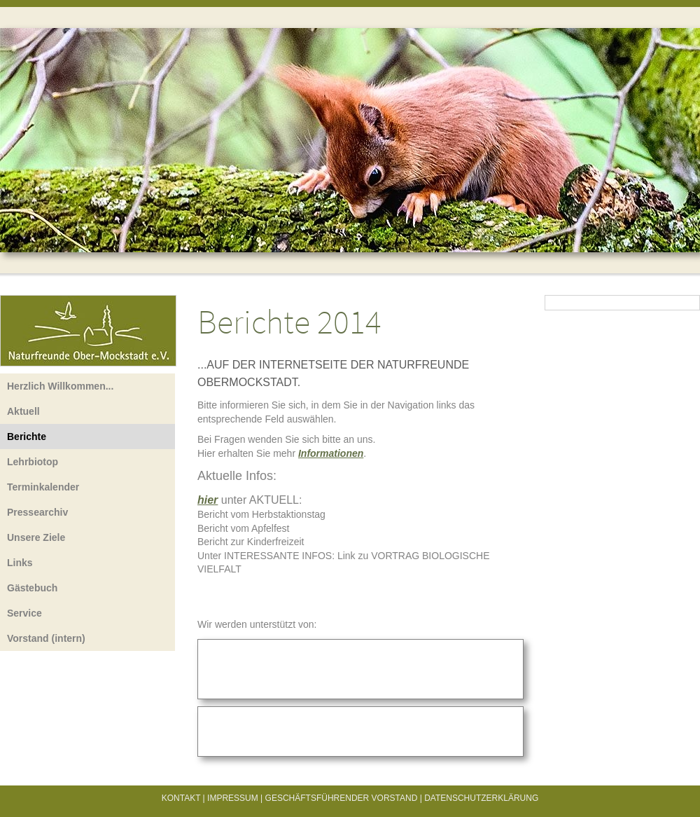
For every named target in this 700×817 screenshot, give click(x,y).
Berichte (26, 436)
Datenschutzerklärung (481, 798)
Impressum (232, 798)
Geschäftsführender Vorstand (341, 798)
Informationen (330, 453)
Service (24, 613)
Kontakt (181, 798)
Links (20, 562)
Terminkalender (43, 487)
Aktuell (23, 411)
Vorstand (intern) (46, 638)
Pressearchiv (37, 512)
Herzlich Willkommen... (60, 386)
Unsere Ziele (36, 537)
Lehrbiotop (32, 461)
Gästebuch (32, 587)
